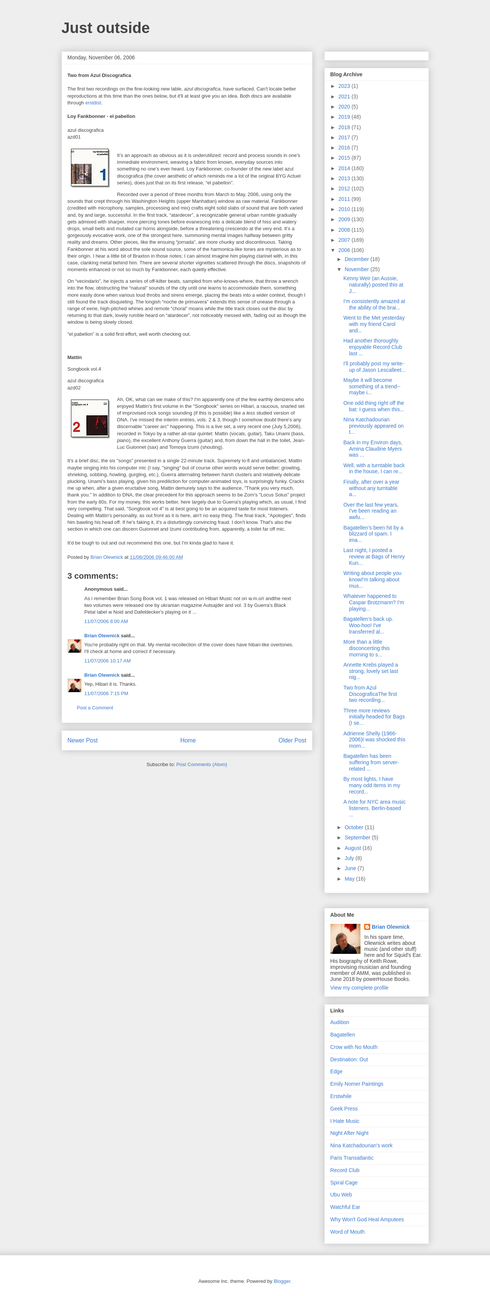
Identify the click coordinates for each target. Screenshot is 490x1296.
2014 (344, 168)
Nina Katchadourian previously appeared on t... (373, 425)
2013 (344, 178)
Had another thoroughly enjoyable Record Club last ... (372, 347)
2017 (344, 137)
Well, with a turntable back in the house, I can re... (373, 468)
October (355, 827)
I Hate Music (345, 1121)
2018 (344, 127)
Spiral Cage (344, 1183)
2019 (344, 117)
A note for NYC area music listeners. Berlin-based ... (374, 808)
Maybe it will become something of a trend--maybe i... (371, 386)
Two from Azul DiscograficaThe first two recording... (370, 694)
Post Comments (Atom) (201, 764)
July (350, 858)
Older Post (292, 740)
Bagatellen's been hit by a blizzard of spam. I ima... (373, 534)
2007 (344, 240)
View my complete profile (359, 988)
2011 (344, 199)
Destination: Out (349, 1059)
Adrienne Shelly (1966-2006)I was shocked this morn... (374, 739)
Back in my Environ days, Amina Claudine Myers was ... (372, 448)
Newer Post (83, 740)
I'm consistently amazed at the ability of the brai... (374, 304)
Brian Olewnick (102, 635)
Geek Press (344, 1109)
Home (188, 740)
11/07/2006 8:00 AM (106, 621)
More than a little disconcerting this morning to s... (366, 648)
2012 (344, 189)
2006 (344, 250)
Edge (336, 1071)
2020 (344, 107)
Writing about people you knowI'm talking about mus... (372, 579)
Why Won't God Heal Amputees (367, 1219)
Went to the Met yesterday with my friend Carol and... (373, 324)
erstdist (93, 103)
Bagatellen (342, 1035)
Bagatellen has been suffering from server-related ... (371, 762)
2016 (344, 148)
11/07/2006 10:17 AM (107, 661)
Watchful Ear (345, 1207)
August (353, 848)
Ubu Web (341, 1195)
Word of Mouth (347, 1232)
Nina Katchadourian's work (361, 1145)
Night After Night (349, 1133)
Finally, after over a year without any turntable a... (371, 488)
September (358, 837)
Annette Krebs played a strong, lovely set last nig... (370, 671)
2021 (344, 97)
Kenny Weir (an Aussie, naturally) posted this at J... (373, 284)
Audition (340, 1022)
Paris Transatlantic (352, 1158)
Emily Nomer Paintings (357, 1084)
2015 (344, 158)
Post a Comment (95, 708)
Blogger (282, 1281)
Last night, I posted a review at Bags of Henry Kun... (374, 556)
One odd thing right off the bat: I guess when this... (373, 406)
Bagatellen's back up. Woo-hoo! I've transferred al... (368, 625)
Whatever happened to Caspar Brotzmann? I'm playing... (373, 602)
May (350, 879)
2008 (344, 230)
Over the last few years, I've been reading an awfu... (370, 511)
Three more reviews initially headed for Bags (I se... (374, 717)
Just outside (106, 28)
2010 (344, 209)
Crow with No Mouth (354, 1047)
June (351, 868)
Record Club (345, 1170)
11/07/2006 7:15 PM (106, 693)
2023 (344, 86)
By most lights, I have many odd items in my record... (371, 785)
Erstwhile (341, 1096)
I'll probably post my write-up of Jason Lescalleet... (374, 367)
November (357, 269)
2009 (344, 219)
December (357, 259)
